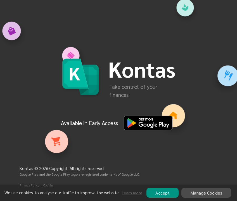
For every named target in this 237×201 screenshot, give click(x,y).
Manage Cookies (206, 193)
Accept (162, 193)
